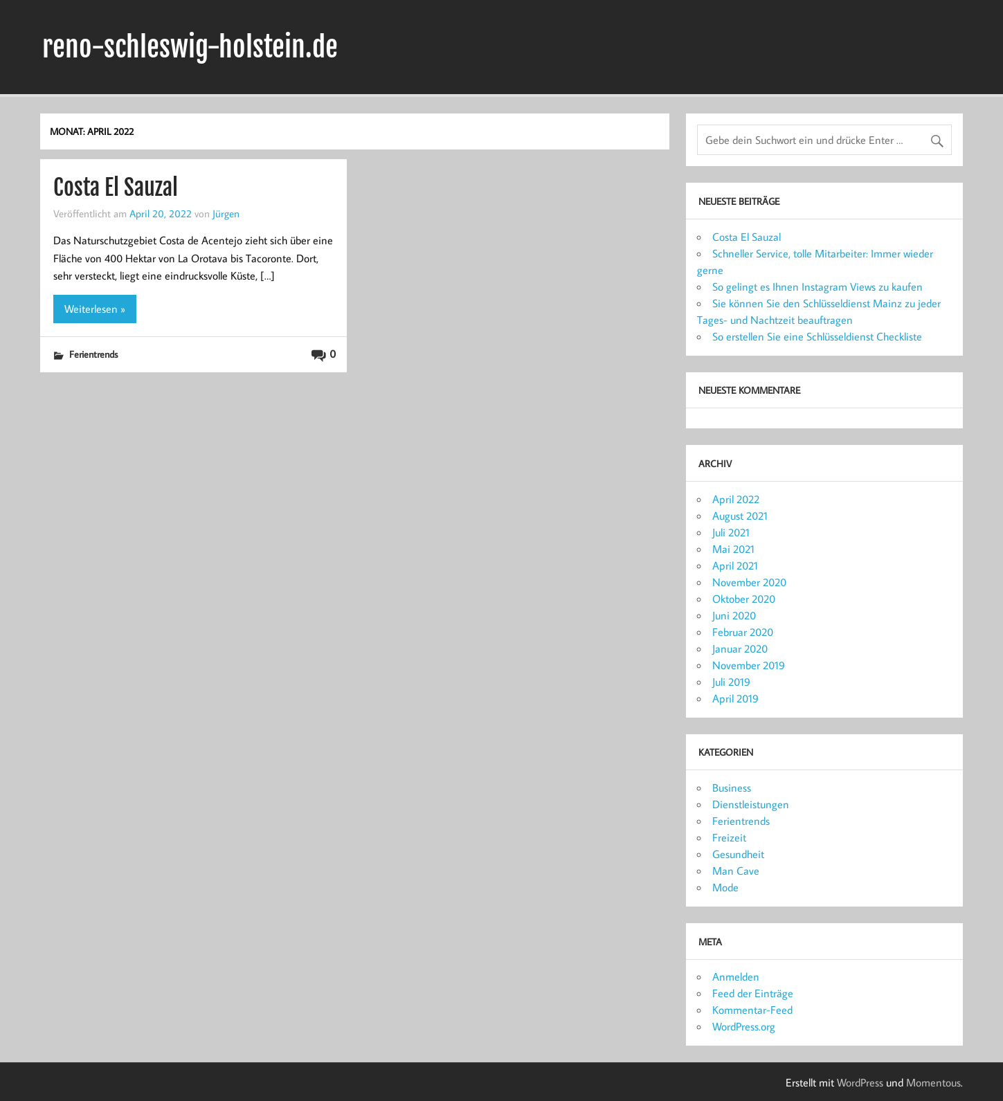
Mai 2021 (733, 549)
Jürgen (226, 213)
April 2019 (735, 698)
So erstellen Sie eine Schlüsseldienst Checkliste (817, 336)
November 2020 (749, 582)
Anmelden (735, 976)
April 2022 (735, 499)
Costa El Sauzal (115, 187)
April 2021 (735, 565)
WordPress (860, 1082)
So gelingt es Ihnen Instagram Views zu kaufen (817, 286)
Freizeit (729, 837)
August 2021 (740, 515)
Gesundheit (738, 854)
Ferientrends (93, 354)
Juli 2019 (731, 682)
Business (731, 787)
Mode (725, 887)
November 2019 (748, 665)
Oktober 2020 (743, 599)
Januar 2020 (740, 648)
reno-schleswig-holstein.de (190, 47)
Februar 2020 (742, 632)
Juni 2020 (734, 615)
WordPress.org (743, 1026)
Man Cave (735, 870)
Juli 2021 (731, 532)
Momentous (933, 1082)
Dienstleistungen (750, 804)
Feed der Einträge (752, 993)
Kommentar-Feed (752, 1010)
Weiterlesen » (94, 309)
